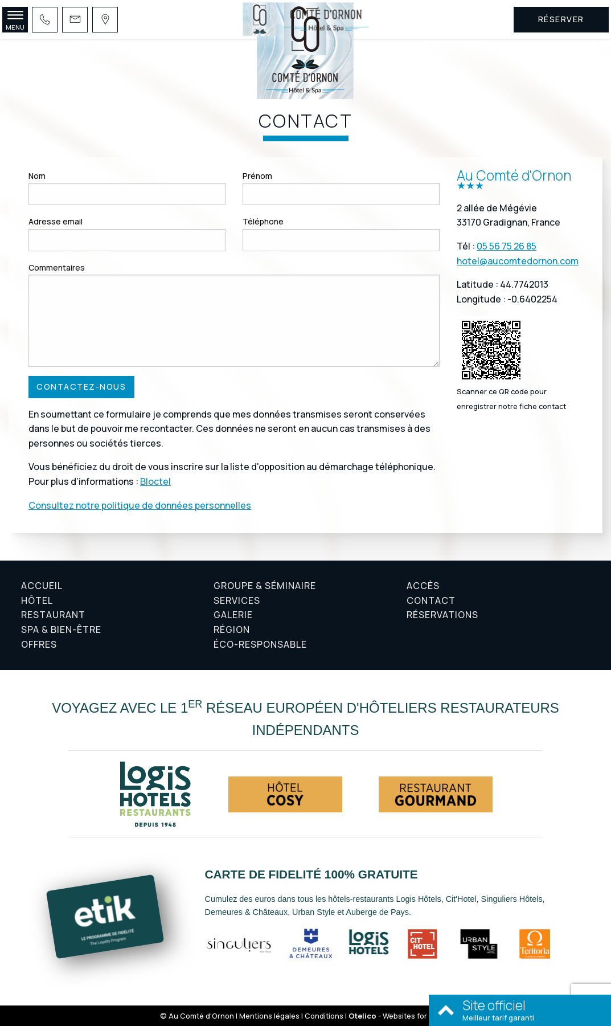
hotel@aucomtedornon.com (518, 261)
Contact (431, 600)
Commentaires (56, 267)
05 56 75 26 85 (506, 246)
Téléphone (263, 221)
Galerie (233, 614)
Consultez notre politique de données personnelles (139, 505)
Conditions (324, 1016)
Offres (39, 644)
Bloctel (155, 481)
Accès (423, 585)
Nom (37, 175)
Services (237, 600)
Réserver (561, 19)
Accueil (42, 585)
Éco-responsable (260, 644)
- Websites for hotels (399, 1016)
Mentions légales (269, 1016)
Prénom (257, 175)
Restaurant (53, 614)
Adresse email (55, 221)
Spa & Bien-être (61, 629)
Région (232, 629)
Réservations (442, 614)
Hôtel (37, 600)
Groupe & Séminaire (265, 585)
